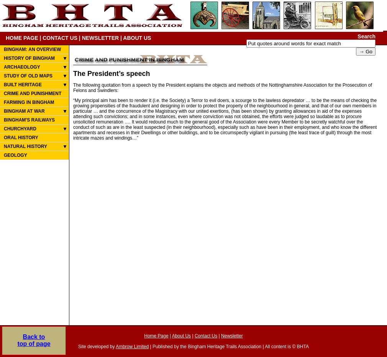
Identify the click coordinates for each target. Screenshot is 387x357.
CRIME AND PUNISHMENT (32, 93)
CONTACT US (60, 38)
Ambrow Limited (132, 346)
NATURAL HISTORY (25, 146)
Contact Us (206, 336)
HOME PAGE (22, 38)
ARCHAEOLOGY (22, 67)
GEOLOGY (15, 155)
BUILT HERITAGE (23, 84)
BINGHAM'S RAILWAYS (29, 120)
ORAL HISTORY (21, 137)
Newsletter (232, 336)
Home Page (156, 336)
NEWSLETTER (100, 38)
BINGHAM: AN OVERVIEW (32, 49)
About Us (181, 336)
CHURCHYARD (20, 129)
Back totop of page (33, 340)
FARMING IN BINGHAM (29, 102)
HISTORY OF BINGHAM (29, 58)
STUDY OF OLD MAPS (28, 76)
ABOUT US (137, 38)
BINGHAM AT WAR (24, 111)
